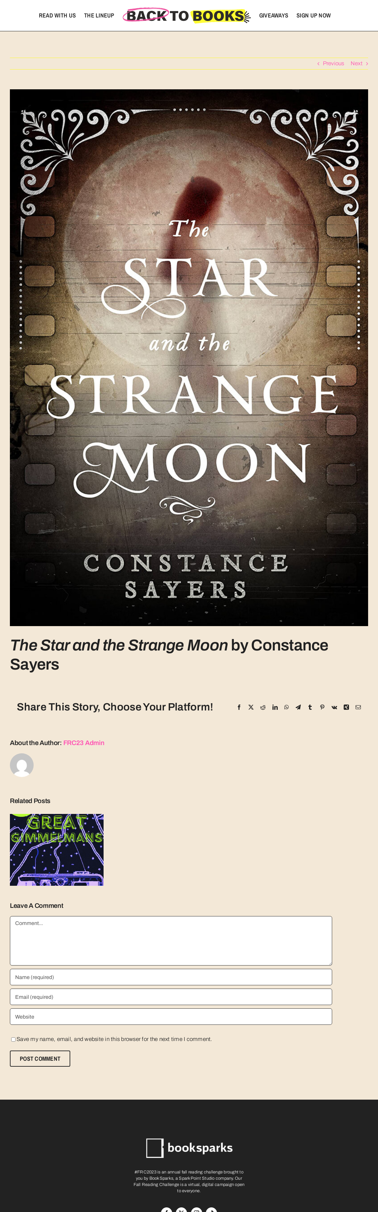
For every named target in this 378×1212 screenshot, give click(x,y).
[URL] (171, 1016)
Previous (333, 63)
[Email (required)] (171, 997)
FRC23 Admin (84, 742)
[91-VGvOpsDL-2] (189, 357)
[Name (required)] (171, 977)
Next (356, 63)
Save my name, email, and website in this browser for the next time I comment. (114, 1039)
